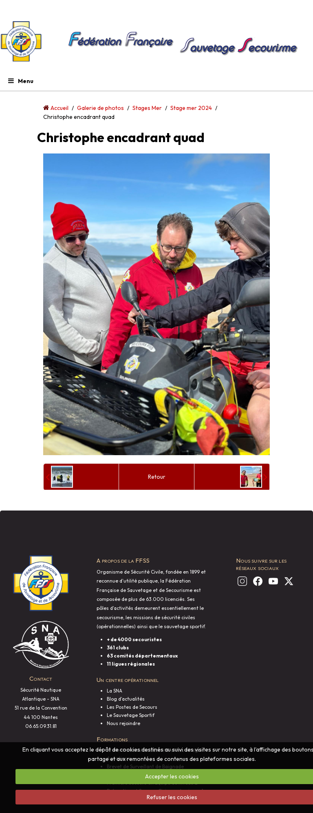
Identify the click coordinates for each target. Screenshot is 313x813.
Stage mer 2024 (191, 108)
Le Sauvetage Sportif (130, 715)
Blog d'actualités (126, 699)
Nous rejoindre (123, 723)
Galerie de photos (100, 108)
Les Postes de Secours (132, 707)
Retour (156, 476)
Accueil (59, 108)
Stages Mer (147, 108)
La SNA (114, 691)
